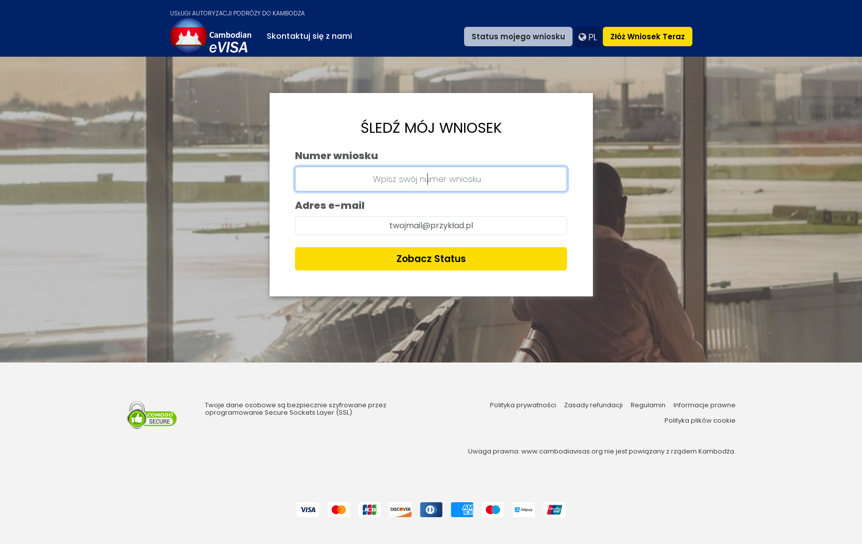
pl (587, 37)
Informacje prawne (704, 405)
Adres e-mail (330, 205)
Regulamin (648, 405)
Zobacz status (431, 259)
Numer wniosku (336, 156)
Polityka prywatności (523, 405)
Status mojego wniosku (518, 36)
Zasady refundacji (593, 405)
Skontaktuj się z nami (309, 36)
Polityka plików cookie (700, 421)
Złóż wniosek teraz (647, 36)
